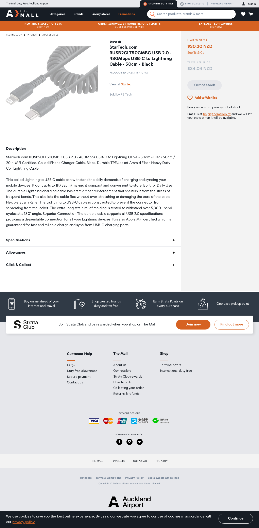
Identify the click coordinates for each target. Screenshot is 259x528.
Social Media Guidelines (163, 478)
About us (119, 365)
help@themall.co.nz (217, 114)
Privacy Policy (134, 478)
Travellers (118, 461)
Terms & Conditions (108, 478)
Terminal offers (170, 365)
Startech (127, 84)
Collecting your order (128, 388)
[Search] (152, 14)
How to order (123, 382)
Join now (193, 324)
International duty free (176, 371)
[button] (243, 14)
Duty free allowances (82, 371)
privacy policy (23, 522)
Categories (57, 14)
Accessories (50, 35)
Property (162, 461)
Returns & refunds (126, 394)
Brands (78, 14)
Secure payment (79, 377)
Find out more (231, 324)
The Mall (97, 461)
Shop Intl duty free (158, 4)
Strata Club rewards (127, 377)
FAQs (71, 365)
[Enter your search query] (191, 14)
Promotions (126, 14)
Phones (32, 35)
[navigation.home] (22, 14)
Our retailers (122, 371)
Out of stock (204, 85)
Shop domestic (192, 4)
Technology (14, 35)
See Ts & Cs (195, 53)
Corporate (140, 461)
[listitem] (37, 304)
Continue (235, 518)
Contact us (75, 382)
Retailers (86, 478)
